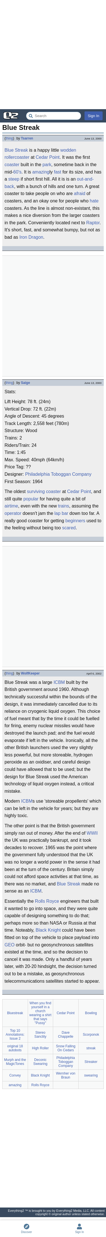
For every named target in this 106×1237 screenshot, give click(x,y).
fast (57, 172)
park (46, 164)
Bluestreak (15, 1013)
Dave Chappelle (65, 1035)
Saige (25, 383)
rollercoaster (17, 157)
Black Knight (48, 930)
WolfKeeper (30, 673)
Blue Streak (68, 883)
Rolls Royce (47, 901)
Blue (9, 150)
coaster (12, 164)
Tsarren (27, 138)
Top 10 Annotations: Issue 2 (15, 1035)
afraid (79, 193)
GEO (10, 944)
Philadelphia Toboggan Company (58, 474)
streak (91, 1048)
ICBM (59, 682)
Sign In (93, 116)
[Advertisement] (53, 54)
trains (63, 506)
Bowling (91, 1013)
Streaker (91, 1062)
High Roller (40, 1048)
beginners (75, 520)
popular (30, 498)
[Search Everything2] (53, 116)
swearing (91, 1075)
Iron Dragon (31, 237)
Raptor (92, 222)
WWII (92, 833)
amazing (40, 172)
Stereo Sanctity (40, 1035)
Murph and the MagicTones (15, 1062)
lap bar (61, 513)
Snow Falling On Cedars (65, 1048)
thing (9, 138)
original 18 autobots (15, 1048)
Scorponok (91, 1035)
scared (69, 527)
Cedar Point (48, 157)
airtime (11, 506)
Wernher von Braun (65, 1075)
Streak (21, 150)
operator (13, 513)
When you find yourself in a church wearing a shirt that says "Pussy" (40, 1013)
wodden (68, 150)
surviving (36, 491)
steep (13, 179)
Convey (15, 1075)
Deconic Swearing (40, 1062)
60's (17, 172)
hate (94, 200)
